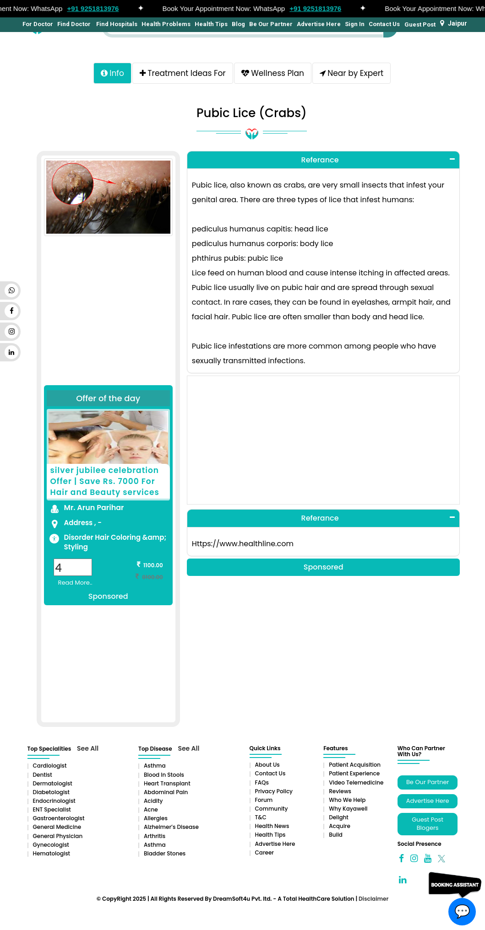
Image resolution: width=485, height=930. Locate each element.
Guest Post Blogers (427, 824)
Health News (272, 826)
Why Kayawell (348, 808)
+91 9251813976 (96, 8)
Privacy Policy (274, 791)
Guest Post (420, 24)
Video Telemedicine (356, 782)
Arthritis (154, 836)
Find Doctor (74, 24)
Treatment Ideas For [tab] (183, 73)
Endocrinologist (54, 801)
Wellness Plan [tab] (272, 73)
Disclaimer (373, 899)
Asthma (155, 765)
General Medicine (57, 827)
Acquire (339, 826)
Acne (151, 809)
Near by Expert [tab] (351, 73)
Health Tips (211, 24)
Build (336, 835)
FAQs (262, 782)
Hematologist (52, 853)
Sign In (355, 24)
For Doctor (37, 24)
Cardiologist (50, 765)
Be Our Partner (271, 24)
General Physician (58, 836)
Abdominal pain (166, 792)
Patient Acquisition (355, 765)
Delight (339, 817)
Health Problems (166, 24)
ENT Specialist (52, 809)
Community (271, 808)
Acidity (153, 801)
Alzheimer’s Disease (171, 827)
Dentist (42, 775)
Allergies (156, 818)
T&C (261, 817)
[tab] (323, 160)
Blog (238, 24)
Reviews (340, 791)
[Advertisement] (108, 316)
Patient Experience (354, 773)
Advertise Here (319, 24)
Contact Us (384, 24)
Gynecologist (51, 845)
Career (264, 852)
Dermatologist (52, 783)
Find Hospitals (116, 24)
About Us (267, 765)
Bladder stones (164, 853)
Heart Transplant (167, 783)
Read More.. (75, 582)
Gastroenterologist (59, 818)
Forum (264, 800)
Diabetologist (51, 792)
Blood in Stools (164, 775)
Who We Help (347, 800)
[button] (323, 160)
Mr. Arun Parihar (94, 507)
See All (87, 748)
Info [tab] (112, 73)
